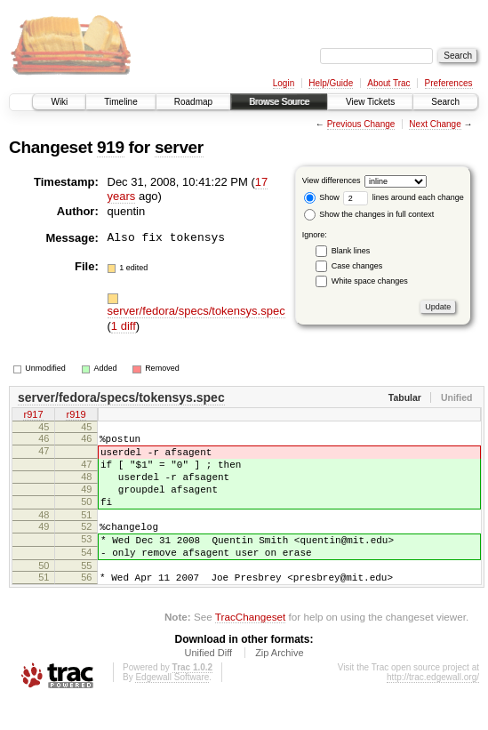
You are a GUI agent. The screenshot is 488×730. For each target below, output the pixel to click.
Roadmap (193, 102)
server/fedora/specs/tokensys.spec (196, 310)
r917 (33, 416)
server (179, 147)
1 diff (123, 326)
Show (322, 197)
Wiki (59, 102)
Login (283, 83)
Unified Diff (208, 682)
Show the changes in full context (369, 214)
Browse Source (279, 102)
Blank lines (351, 250)
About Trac (388, 83)
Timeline (120, 102)
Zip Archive (279, 682)
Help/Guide (330, 83)
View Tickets (370, 102)
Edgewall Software (172, 706)
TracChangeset (250, 646)
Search (445, 102)
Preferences (449, 83)
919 (110, 147)
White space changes (370, 281)
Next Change (434, 124)
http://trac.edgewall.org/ (433, 706)
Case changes (357, 265)
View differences (331, 180)
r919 (75, 416)
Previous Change (361, 124)
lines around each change (403, 197)
